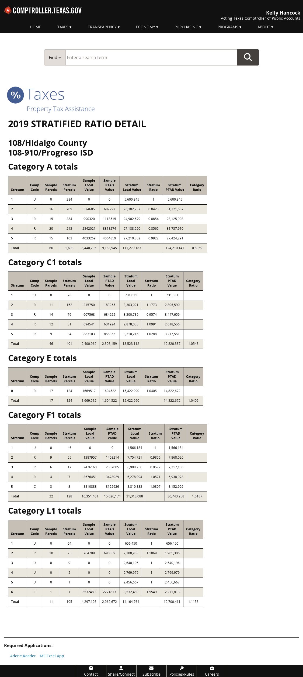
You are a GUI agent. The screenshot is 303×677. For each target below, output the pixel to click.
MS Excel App (52, 655)
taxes (36, 93)
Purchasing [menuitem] (186, 26)
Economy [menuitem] (145, 26)
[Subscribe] (151, 671)
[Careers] (212, 671)
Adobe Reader (23, 655)
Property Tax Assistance (61, 108)
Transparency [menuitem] (102, 26)
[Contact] (91, 671)
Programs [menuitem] (228, 26)
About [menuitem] (263, 26)
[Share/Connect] (121, 671)
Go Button (248, 57)
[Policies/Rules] (182, 671)
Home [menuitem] (35, 26)
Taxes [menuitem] (62, 26)
